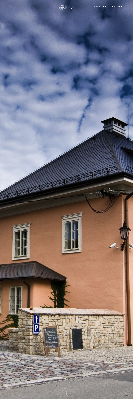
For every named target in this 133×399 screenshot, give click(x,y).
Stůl (113, 7)
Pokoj (105, 7)
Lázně (120, 7)
